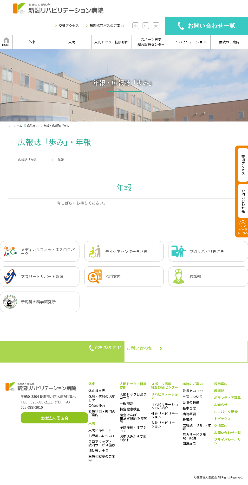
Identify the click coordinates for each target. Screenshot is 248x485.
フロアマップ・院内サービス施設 (101, 444)
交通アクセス (69, 25)
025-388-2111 (91, 352)
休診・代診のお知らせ (101, 399)
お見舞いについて (101, 436)
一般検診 (126, 404)
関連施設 (189, 444)
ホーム (17, 125)
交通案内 (221, 426)
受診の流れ (96, 406)
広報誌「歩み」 (29, 159)
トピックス (222, 419)
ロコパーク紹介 (226, 412)
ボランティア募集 (227, 398)
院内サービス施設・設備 (194, 437)
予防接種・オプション (133, 430)
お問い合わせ (157, 353)
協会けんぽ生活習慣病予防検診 (133, 419)
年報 (99, 159)
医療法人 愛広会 (54, 419)
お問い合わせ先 (243, 201)
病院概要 (189, 415)
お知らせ (221, 405)
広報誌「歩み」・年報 (197, 428)
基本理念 (189, 409)
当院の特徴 (191, 403)
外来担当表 (96, 391)
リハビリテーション (191, 41)
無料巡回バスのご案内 (107, 25)
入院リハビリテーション (164, 425)
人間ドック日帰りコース (133, 397)
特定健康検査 (130, 410)
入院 (71, 41)
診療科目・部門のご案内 (101, 414)
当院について (193, 397)
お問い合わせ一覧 (211, 25)
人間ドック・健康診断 (111, 41)
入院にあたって (100, 431)
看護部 (188, 420)
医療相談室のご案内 (101, 459)
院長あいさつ (193, 391)
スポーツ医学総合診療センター (151, 42)
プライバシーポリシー (227, 442)
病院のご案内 (229, 41)
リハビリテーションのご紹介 (164, 407)
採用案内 (221, 385)
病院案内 (33, 125)
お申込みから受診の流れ (133, 439)
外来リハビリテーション (164, 416)
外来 (32, 41)
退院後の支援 (98, 451)
